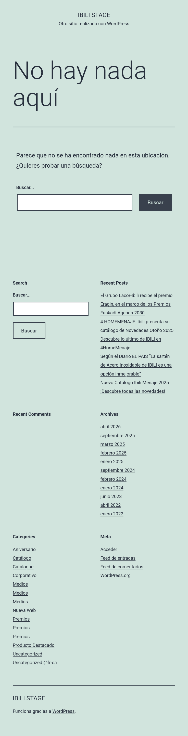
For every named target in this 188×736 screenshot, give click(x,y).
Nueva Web (24, 610)
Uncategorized (27, 654)
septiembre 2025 (118, 435)
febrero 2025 (114, 453)
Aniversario (24, 549)
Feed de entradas (118, 558)
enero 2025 (112, 461)
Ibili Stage (94, 15)
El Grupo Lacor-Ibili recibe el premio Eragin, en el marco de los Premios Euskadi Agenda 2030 (137, 304)
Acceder (109, 549)
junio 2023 (111, 496)
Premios (21, 619)
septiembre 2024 (118, 470)
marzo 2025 (113, 444)
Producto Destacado (33, 645)
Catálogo (22, 558)
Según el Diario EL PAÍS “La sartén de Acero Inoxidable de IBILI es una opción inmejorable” (136, 365)
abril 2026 (111, 426)
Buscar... (25, 187)
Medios (20, 584)
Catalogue (23, 566)
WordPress (63, 711)
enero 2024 (112, 487)
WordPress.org (116, 575)
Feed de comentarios (122, 566)
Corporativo (24, 575)
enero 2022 (112, 513)
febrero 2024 (114, 479)
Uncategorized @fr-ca (35, 662)
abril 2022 (111, 505)
